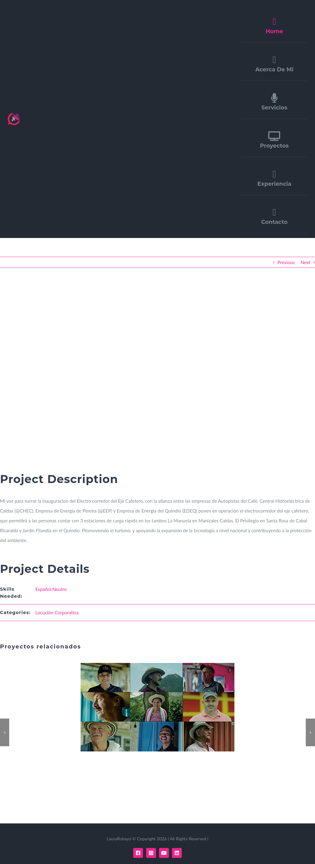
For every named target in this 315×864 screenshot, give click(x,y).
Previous (286, 262)
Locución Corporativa (56, 612)
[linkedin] (177, 853)
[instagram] (151, 853)
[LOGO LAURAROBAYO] (14, 115)
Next (305, 262)
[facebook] (138, 853)
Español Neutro (51, 589)
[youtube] (164, 853)
